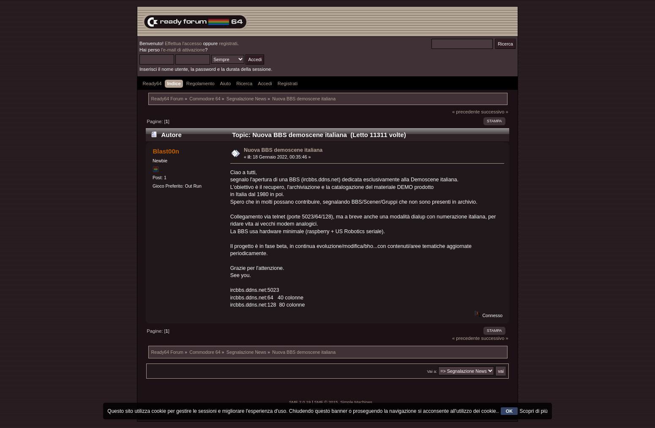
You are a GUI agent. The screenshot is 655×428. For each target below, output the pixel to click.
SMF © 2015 (326, 402)
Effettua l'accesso (183, 43)
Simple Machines (356, 402)
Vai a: (432, 371)
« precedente (466, 111)
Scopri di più (534, 411)
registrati (228, 43)
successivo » (494, 111)
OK (509, 411)
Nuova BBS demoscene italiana (283, 150)
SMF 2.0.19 (300, 402)
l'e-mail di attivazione (183, 49)
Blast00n (166, 151)
